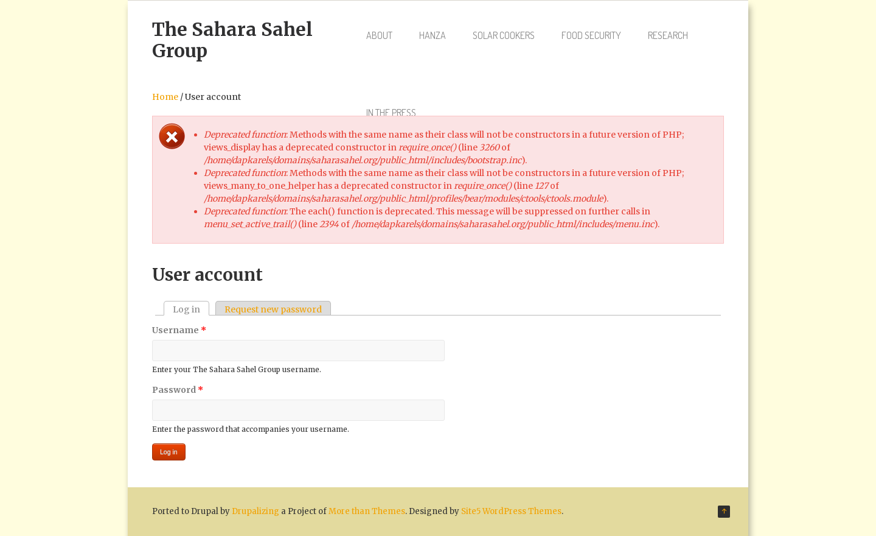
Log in (191, 309)
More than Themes (366, 511)
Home (165, 96)
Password (177, 389)
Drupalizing (255, 511)
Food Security (591, 35)
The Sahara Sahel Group (232, 40)
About (379, 35)
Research (668, 35)
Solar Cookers (504, 35)
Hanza (432, 35)
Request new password (273, 309)
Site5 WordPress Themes (511, 511)
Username (179, 330)
